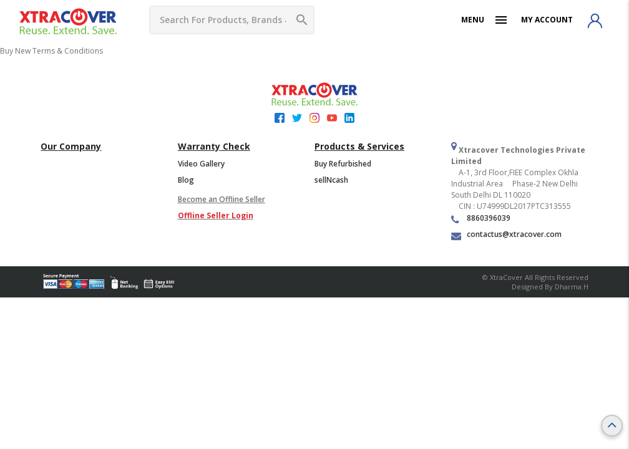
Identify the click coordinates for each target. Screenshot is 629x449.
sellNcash (331, 180)
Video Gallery (201, 163)
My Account (547, 19)
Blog (186, 180)
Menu (485, 20)
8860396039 (480, 218)
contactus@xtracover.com (506, 234)
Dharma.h (571, 286)
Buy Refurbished (342, 163)
